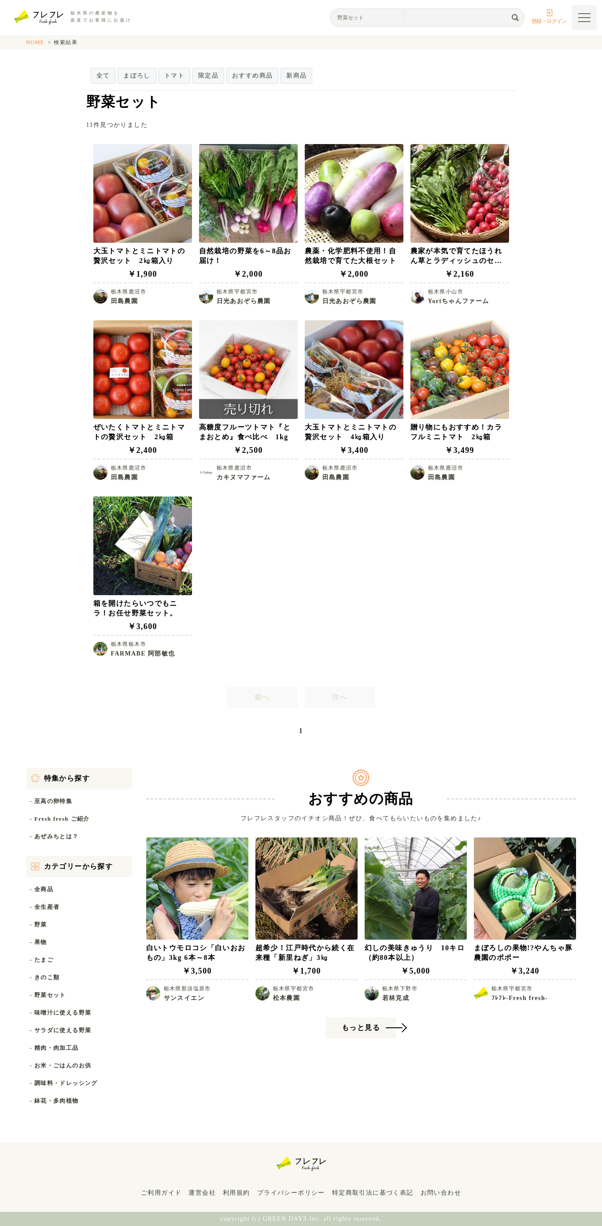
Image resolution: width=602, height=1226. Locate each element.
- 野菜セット (48, 995)
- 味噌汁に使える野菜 (61, 1012)
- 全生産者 (45, 907)
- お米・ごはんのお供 (61, 1065)
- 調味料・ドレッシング (64, 1083)
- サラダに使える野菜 (61, 1030)
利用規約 (236, 1192)
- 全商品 (42, 889)
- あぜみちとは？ (54, 836)
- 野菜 (38, 924)
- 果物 (38, 942)
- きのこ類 (45, 977)
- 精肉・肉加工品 (54, 1048)
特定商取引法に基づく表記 (373, 1192)
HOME (35, 42)
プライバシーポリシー (291, 1192)
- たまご (42, 959)
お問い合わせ (441, 1192)
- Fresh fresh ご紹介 (60, 818)
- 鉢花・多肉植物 (54, 1100)
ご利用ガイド (161, 1192)
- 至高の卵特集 (51, 801)
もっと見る (361, 1027)
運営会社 (202, 1192)
